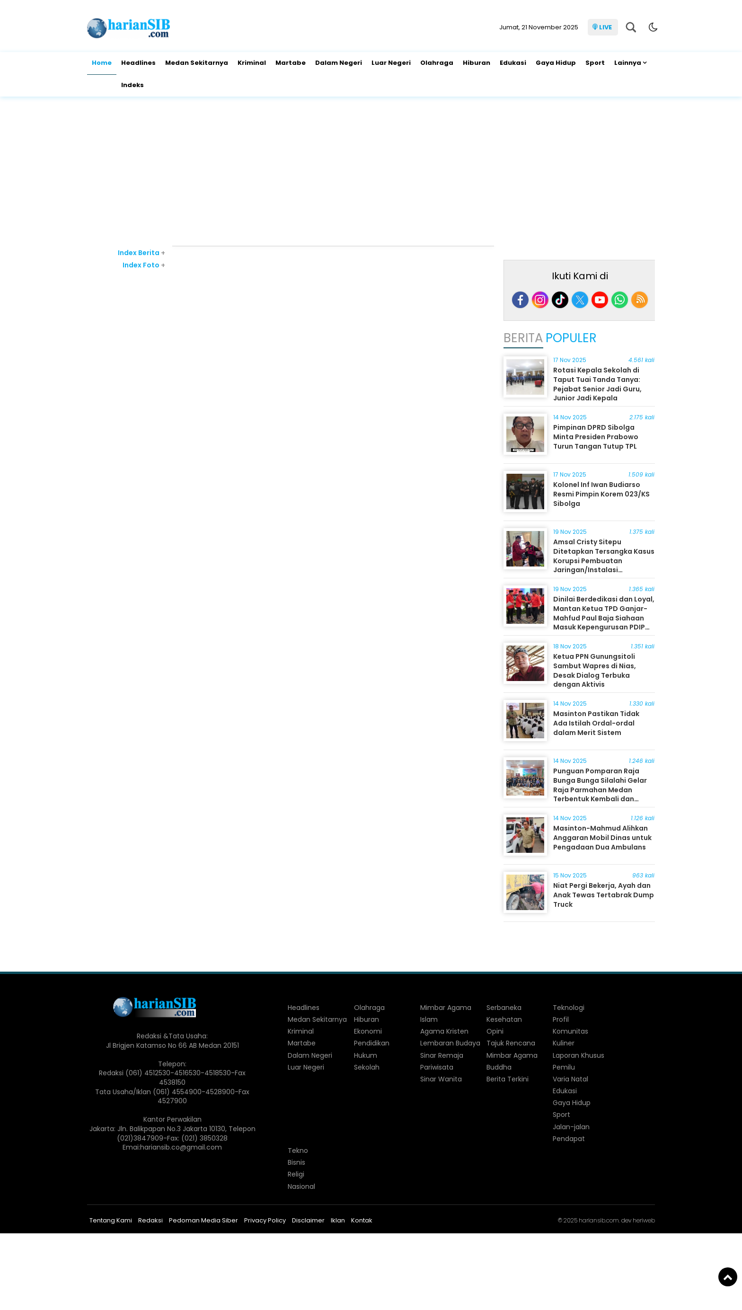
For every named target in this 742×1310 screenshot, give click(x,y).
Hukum (365, 1055)
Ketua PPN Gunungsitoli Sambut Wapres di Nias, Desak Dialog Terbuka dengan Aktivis (594, 670)
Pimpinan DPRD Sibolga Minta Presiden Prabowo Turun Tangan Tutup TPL (595, 437)
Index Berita (141, 252)
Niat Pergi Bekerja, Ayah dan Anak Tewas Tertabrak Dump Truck (603, 895)
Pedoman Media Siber (203, 1220)
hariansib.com (599, 1220)
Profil (561, 1019)
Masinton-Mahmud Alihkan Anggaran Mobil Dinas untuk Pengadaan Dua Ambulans (602, 837)
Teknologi (568, 1007)
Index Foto (144, 265)
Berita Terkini (507, 1079)
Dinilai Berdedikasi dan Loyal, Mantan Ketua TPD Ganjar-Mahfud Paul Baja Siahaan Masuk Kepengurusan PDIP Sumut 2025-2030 (603, 617)
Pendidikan (371, 1043)
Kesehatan (504, 1019)
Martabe (290, 62)
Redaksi (150, 1220)
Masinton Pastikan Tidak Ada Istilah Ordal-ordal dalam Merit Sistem (596, 723)
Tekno (298, 1150)
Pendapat (569, 1138)
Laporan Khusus (578, 1055)
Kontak (361, 1220)
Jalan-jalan (571, 1127)
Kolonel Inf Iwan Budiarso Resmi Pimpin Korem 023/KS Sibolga (601, 494)
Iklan (338, 1220)
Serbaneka (503, 1007)
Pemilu (564, 1067)
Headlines (138, 62)
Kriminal (252, 62)
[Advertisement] (371, 172)
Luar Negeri (391, 62)
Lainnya (627, 62)
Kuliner (563, 1043)
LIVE (605, 27)
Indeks (132, 84)
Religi (296, 1174)
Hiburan (476, 62)
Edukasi (513, 62)
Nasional (301, 1186)
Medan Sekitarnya (196, 62)
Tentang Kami (110, 1220)
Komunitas (570, 1031)
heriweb (644, 1220)
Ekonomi (368, 1031)
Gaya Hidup (556, 62)
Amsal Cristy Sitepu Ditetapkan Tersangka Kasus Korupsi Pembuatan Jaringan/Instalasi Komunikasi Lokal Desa (603, 560)
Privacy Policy (265, 1220)
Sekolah (367, 1067)
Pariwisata (436, 1067)
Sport (595, 62)
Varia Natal (570, 1079)
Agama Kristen (444, 1031)
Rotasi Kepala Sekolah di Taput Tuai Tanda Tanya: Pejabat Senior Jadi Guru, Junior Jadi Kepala (597, 384)
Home (102, 62)
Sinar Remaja (441, 1055)
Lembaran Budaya (450, 1043)
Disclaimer (308, 1220)
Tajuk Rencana (510, 1043)
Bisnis (296, 1162)
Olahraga (436, 62)
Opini (495, 1031)
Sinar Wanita (441, 1079)
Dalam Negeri (338, 62)
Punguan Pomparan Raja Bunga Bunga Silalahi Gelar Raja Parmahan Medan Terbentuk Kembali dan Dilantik (600, 789)
